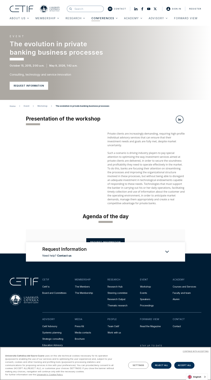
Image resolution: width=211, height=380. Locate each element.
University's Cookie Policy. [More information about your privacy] (50, 374)
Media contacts (83, 332)
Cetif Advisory (49, 326)
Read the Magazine (150, 326)
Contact (117, 9)
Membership (47, 18)
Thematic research (117, 305)
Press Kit (79, 326)
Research (75, 18)
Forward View (186, 18)
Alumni (176, 299)
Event (26, 106)
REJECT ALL (161, 365)
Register (195, 9)
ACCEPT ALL (184, 365)
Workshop (42, 106)
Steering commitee (117, 293)
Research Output (116, 299)
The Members (82, 286)
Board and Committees (54, 293)
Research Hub (115, 286)
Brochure (80, 338)
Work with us (114, 332)
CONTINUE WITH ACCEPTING (196, 351)
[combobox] (197, 377)
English (194, 377)
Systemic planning (51, 332)
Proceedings (147, 305)
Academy (133, 18)
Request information (29, 85)
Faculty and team (182, 293)
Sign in (173, 9)
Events (143, 293)
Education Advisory (52, 345)
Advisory (158, 18)
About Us (19, 18)
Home (13, 106)
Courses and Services (184, 286)
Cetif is (46, 286)
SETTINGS (138, 365)
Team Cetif (113, 326)
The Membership (84, 293)
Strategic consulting (52, 338)
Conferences (104, 18)
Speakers (145, 299)
